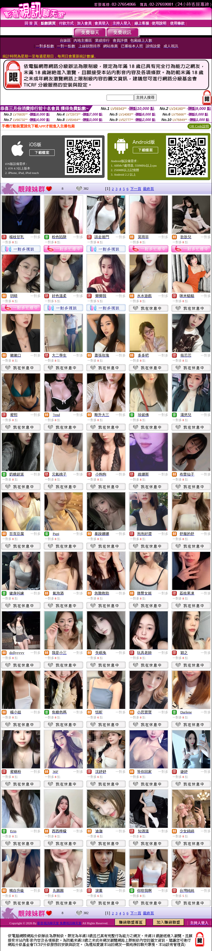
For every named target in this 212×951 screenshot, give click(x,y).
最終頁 (148, 189)
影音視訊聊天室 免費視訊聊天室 (59, 923)
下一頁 (135, 189)
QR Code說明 (199, 126)
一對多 (35, 237)
